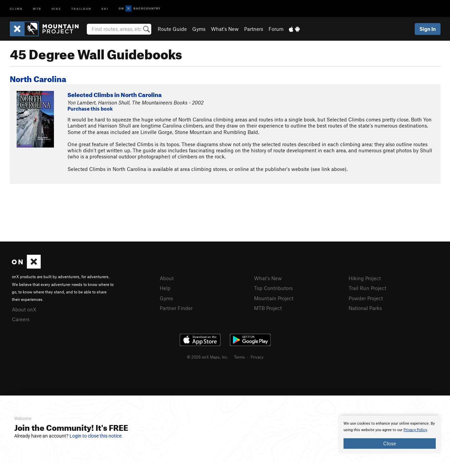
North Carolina (38, 77)
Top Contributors (273, 288)
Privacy (257, 356)
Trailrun (81, 8)
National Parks (365, 308)
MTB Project (268, 308)
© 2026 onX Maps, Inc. (207, 356)
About (167, 278)
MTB (37, 8)
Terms (239, 356)
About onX (24, 309)
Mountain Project (273, 298)
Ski (105, 8)
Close (389, 443)
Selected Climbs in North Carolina (114, 93)
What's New (225, 29)
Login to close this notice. (96, 436)
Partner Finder (176, 308)
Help (165, 288)
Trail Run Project (367, 288)
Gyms (199, 29)
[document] (390, 434)
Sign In (427, 29)
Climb (16, 8)
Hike (56, 8)
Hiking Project (365, 278)
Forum (276, 29)
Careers (21, 319)
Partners (253, 29)
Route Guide (172, 29)
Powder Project (366, 298)
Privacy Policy (415, 430)
